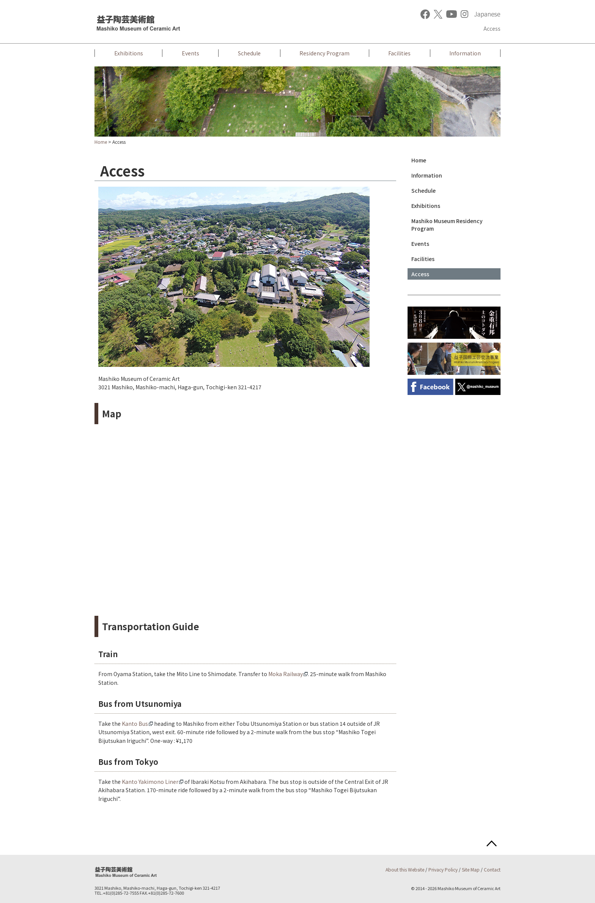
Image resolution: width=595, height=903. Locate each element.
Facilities (399, 53)
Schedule (249, 53)
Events (190, 53)
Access (492, 28)
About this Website (405, 869)
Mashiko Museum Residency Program (447, 224)
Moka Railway (285, 674)
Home (100, 141)
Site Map (471, 869)
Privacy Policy (443, 869)
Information (465, 53)
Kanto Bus (135, 723)
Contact (492, 869)
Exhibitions (128, 53)
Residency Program (324, 53)
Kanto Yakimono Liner (150, 781)
